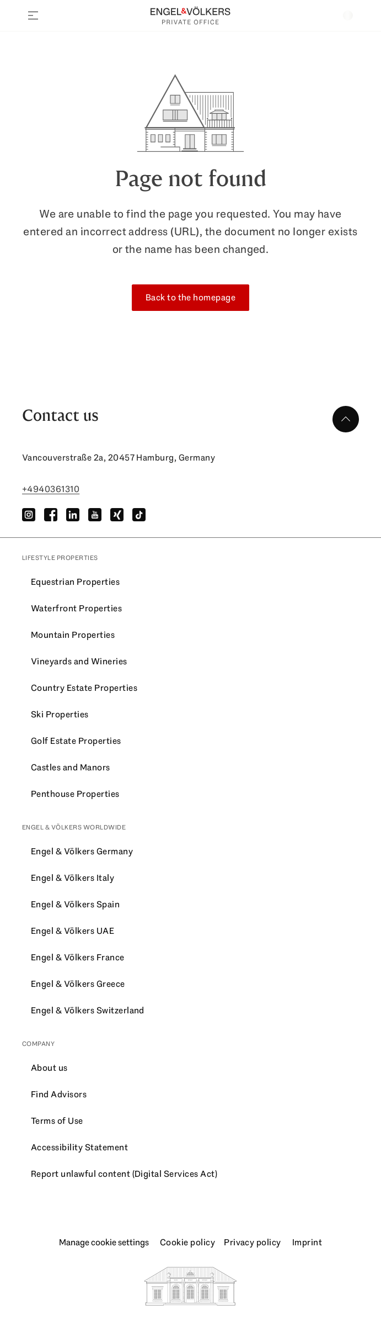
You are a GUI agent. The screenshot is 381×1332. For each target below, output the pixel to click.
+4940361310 (50, 489)
